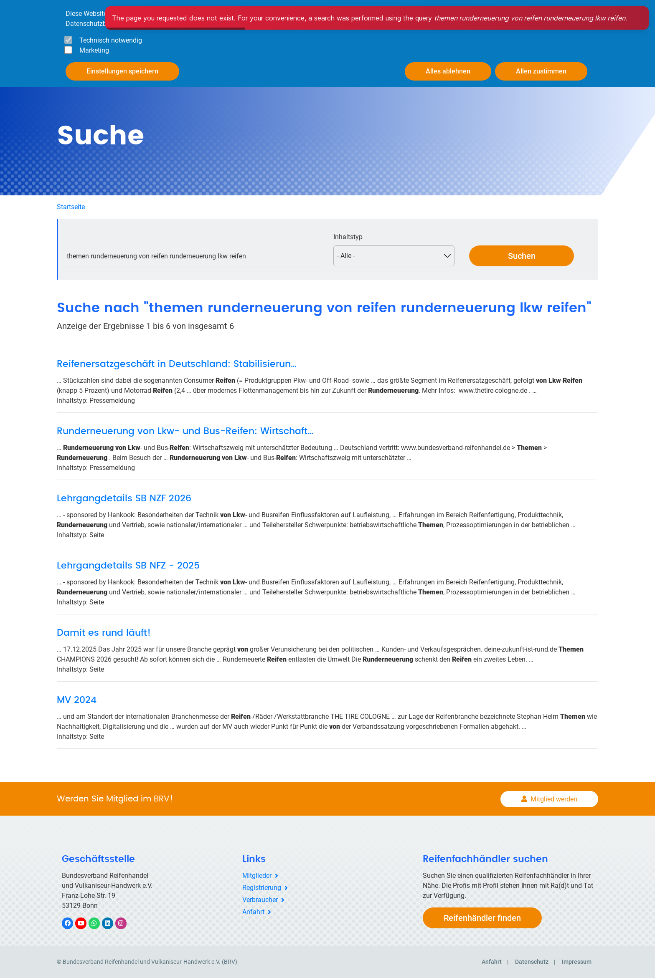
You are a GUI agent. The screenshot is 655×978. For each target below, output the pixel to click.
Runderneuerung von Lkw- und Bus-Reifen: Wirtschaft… (185, 431)
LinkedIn (111, 923)
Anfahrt (253, 912)
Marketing (94, 50)
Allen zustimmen (541, 71)
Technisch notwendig (110, 40)
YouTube (85, 923)
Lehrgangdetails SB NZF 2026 (124, 498)
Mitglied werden (554, 799)
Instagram (125, 923)
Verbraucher (260, 900)
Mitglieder (257, 875)
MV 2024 (76, 700)
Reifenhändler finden (482, 918)
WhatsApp (98, 923)
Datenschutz (531, 961)
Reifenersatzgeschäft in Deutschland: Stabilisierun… (177, 364)
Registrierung (261, 888)
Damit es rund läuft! (104, 632)
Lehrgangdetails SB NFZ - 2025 (128, 565)
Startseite (71, 207)
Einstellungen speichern (122, 71)
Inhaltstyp (348, 237)
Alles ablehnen (448, 71)
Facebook (72, 923)
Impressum (577, 961)
